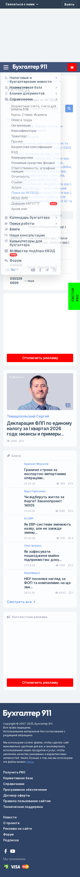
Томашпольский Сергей (28, 416)
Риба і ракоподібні (25, 137)
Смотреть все (21, 602)
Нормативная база (18, 778)
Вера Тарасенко (35, 491)
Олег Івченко (32, 545)
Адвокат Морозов (36, 463)
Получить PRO (14, 772)
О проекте (11, 823)
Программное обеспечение (25, 789)
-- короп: (30, 254)
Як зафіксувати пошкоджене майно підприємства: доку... (43, 556)
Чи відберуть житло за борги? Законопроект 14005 (44, 501)
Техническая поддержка (23, 807)
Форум (8, 834)
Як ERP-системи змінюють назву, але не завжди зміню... (47, 528)
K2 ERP (28, 518)
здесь (30, 761)
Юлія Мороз (32, 573)
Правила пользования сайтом (27, 801)
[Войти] (69, 4)
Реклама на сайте (17, 828)
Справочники (13, 784)
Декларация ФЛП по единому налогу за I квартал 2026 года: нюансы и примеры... (39, 429)
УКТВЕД (13, 120)
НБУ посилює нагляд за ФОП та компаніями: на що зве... (47, 583)
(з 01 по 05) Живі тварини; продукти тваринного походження (36, 128)
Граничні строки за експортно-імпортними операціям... (45, 474)
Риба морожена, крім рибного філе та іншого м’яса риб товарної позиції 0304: (41, 145)
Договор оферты (16, 795)
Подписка (72, 67)
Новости (10, 817)
